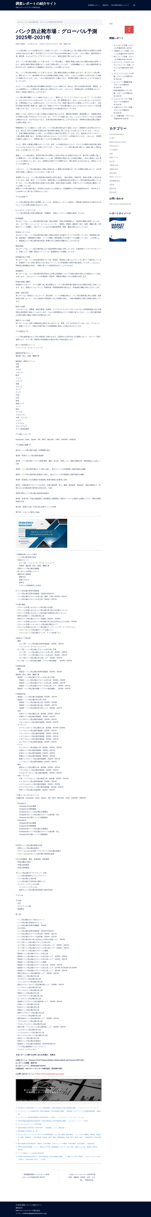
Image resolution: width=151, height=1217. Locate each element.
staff (23, 44)
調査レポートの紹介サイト (36, 4)
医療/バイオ (113, 157)
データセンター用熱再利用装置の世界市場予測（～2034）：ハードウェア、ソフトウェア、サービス (51, 1117)
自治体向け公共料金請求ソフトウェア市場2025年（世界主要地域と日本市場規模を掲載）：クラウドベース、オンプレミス (58, 1108)
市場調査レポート (94, 5)
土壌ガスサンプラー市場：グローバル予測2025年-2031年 (124, 110)
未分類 (111, 161)
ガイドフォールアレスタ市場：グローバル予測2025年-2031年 (124, 76)
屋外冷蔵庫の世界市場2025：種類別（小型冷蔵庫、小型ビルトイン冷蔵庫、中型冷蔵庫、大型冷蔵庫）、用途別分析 (56, 1143)
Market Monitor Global (49, 44)
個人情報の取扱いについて (120, 5)
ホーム (20, 22)
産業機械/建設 (114, 181)
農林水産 (112, 188)
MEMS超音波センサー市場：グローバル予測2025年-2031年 (123, 93)
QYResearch (113, 146)
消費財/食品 (67, 44)
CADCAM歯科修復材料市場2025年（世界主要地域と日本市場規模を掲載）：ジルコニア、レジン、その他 (53, 1121)
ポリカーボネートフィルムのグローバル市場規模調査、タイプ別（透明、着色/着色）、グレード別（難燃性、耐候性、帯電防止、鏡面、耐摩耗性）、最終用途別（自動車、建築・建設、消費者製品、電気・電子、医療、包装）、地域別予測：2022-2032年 (59, 1137)
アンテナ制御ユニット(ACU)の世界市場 (31, 1153)
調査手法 (105, 5)
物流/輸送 (113, 173)
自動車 (111, 185)
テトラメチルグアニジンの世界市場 (29, 1124)
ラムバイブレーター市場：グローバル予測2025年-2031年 (124, 102)
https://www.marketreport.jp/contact (50, 1074)
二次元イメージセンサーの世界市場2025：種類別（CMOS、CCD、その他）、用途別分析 (81, 1177)
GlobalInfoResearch (116, 134)
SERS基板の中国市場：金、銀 (27, 1131)
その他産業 (113, 150)
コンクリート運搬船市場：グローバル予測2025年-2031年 (124, 85)
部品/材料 (113, 192)
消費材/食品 (113, 165)
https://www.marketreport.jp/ (120, 204)
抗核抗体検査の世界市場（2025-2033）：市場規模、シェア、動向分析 (41, 1128)
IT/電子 (112, 138)
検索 (111, 24)
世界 (60, 44)
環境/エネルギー (115, 177)
